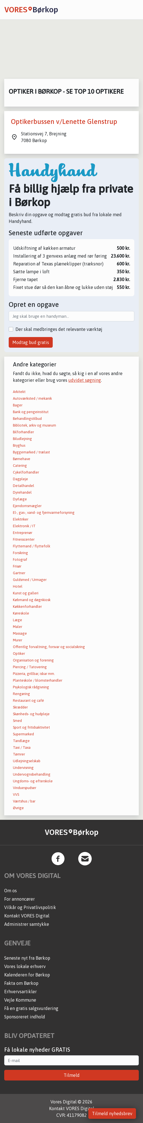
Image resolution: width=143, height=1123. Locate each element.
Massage (20, 633)
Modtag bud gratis (30, 342)
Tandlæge (21, 741)
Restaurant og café (28, 700)
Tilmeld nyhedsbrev (112, 1113)
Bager (17, 405)
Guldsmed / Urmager (30, 580)
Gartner (19, 573)
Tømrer (19, 754)
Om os (10, 890)
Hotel (17, 586)
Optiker (19, 653)
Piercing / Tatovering (30, 667)
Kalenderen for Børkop (27, 974)
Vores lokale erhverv (25, 966)
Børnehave (21, 459)
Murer (17, 640)
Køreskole (21, 613)
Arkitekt (19, 392)
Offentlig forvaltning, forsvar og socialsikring (49, 647)
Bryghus (19, 445)
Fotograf (20, 559)
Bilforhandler (23, 432)
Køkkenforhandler (27, 606)
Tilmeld (72, 1075)
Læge (17, 620)
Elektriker (20, 519)
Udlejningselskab (26, 761)
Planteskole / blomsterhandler (37, 680)
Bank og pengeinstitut (31, 412)
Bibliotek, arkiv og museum (34, 425)
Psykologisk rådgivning (31, 687)
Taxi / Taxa (22, 747)
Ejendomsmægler (27, 506)
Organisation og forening (33, 660)
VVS (16, 794)
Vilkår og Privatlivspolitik (30, 907)
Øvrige (18, 808)
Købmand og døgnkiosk (31, 600)
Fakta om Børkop (21, 983)
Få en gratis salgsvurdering (31, 1008)
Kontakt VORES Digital (26, 915)
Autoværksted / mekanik (32, 398)
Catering (20, 465)
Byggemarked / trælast (31, 452)
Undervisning (23, 768)
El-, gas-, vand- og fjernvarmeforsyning (44, 512)
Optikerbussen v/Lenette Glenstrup (64, 121)
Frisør (17, 566)
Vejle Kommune (20, 999)
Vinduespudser (24, 788)
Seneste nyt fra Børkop (27, 957)
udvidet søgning (84, 380)
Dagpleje (20, 479)
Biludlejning (22, 439)
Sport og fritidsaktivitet (31, 727)
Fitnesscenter (23, 539)
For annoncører (19, 898)
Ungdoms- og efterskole (33, 781)
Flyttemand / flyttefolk (31, 546)
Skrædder (20, 707)
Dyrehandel (22, 492)
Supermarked (23, 734)
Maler (17, 627)
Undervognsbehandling (31, 774)
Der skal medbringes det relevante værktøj (58, 329)
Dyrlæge (20, 499)
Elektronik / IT (24, 526)
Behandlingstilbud (27, 418)
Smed (17, 721)
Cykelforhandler (26, 472)
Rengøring (21, 694)
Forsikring (20, 553)
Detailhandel (23, 486)
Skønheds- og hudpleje (31, 714)
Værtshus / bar (24, 801)
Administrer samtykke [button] (26, 924)
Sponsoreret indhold (24, 1016)
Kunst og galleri (25, 593)
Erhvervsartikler (20, 991)
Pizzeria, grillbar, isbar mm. (34, 674)
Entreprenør (22, 533)
